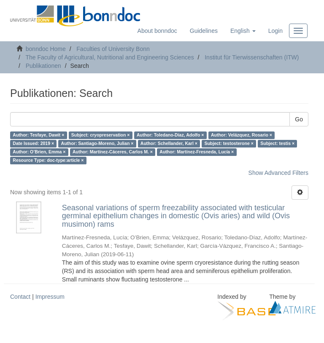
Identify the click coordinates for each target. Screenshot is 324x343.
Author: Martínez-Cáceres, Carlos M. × (113, 152)
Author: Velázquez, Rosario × (241, 135)
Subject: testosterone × (228, 143)
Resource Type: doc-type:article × (48, 160)
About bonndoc (157, 30)
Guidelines (204, 30)
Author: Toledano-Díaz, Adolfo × (170, 135)
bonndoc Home (46, 49)
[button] (243, 30)
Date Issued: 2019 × (33, 143)
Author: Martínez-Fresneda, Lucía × (196, 152)
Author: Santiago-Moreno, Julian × (97, 143)
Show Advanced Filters (278, 172)
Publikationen (43, 65)
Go (299, 119)
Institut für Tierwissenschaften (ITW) (252, 57)
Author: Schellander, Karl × (168, 143)
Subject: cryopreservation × (100, 135)
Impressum (50, 296)
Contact (20, 296)
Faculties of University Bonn (113, 49)
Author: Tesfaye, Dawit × (38, 135)
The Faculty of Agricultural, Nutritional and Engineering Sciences (109, 57)
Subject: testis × (277, 143)
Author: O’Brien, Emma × (39, 152)
